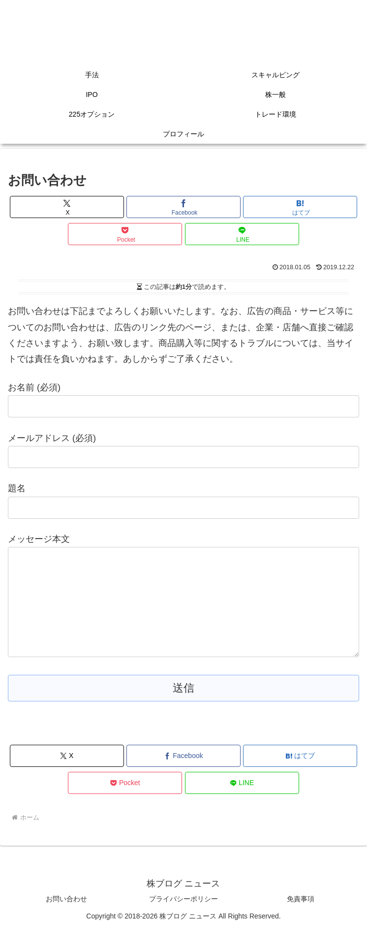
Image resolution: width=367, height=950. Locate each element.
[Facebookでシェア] (183, 207)
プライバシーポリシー (183, 918)
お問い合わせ (66, 918)
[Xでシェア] (67, 207)
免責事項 (300, 918)
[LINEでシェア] (242, 234)
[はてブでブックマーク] (300, 207)
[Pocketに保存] (125, 234)
